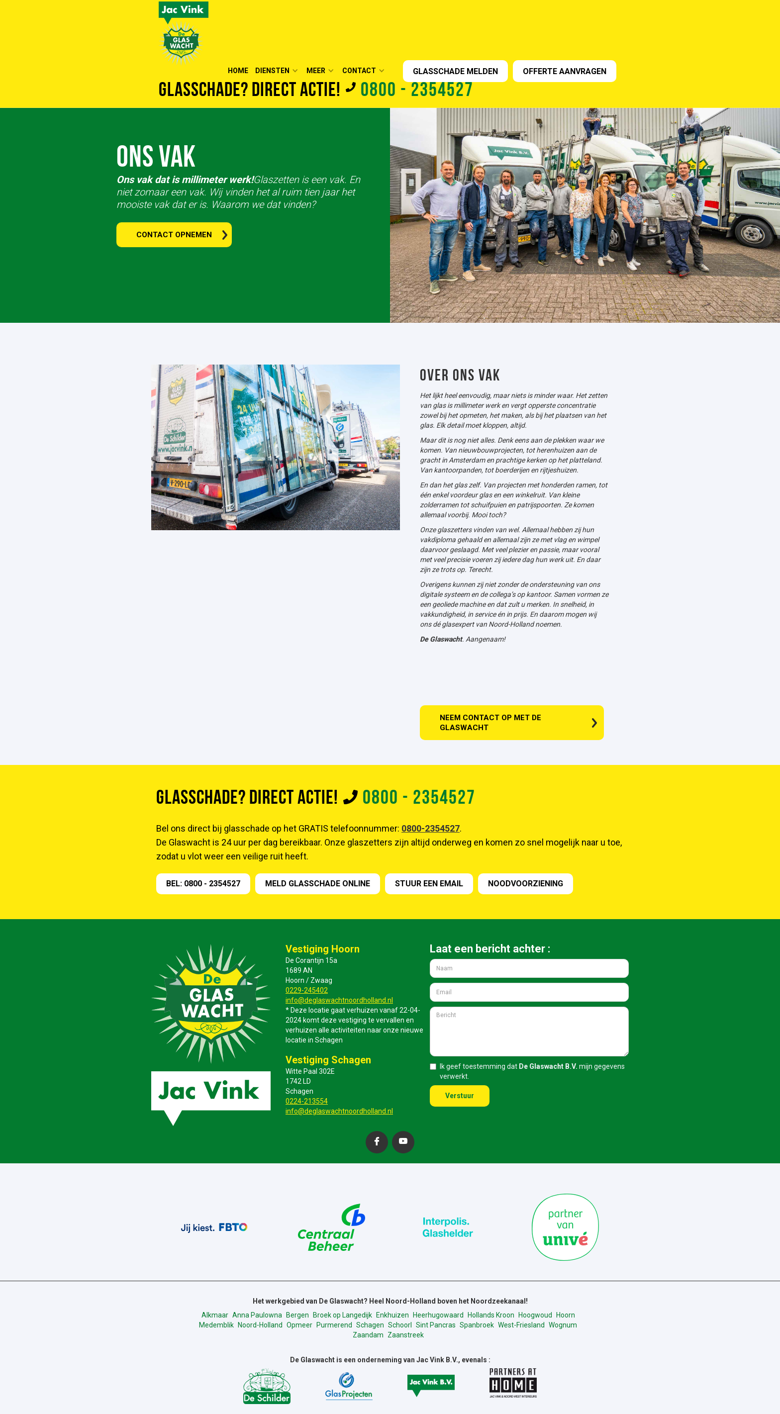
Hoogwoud (535, 1315)
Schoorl (400, 1325)
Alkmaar (214, 1315)
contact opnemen (174, 234)
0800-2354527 (430, 828)
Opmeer (299, 1325)
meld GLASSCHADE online (317, 883)
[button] (279, 70)
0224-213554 (307, 1101)
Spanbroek (477, 1325)
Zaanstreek (406, 1335)
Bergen (297, 1315)
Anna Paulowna (257, 1315)
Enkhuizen (392, 1315)
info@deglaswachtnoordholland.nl (339, 1000)
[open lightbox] (270, 447)
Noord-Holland (260, 1325)
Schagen (370, 1325)
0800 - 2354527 (417, 91)
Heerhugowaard (438, 1315)
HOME (238, 71)
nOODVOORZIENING (525, 883)
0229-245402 (307, 990)
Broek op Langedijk (342, 1315)
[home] (183, 32)
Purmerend (334, 1325)
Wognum (563, 1325)
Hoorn (565, 1315)
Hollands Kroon (491, 1315)
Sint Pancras (436, 1325)
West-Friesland (521, 1325)
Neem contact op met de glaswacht (490, 722)
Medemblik (216, 1325)
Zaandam (368, 1335)
